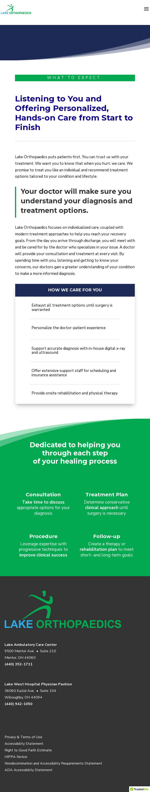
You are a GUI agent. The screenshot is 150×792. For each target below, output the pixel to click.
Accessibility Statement (24, 743)
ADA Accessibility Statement (28, 769)
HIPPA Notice (16, 756)
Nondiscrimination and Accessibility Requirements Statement (53, 763)
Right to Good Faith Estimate (28, 750)
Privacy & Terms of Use (23, 737)
